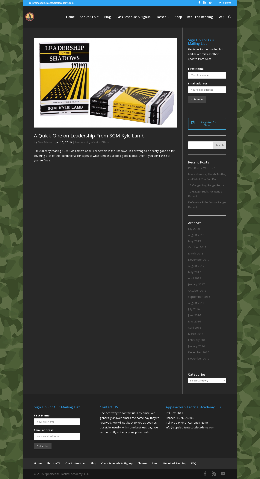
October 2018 (197, 247)
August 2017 (196, 266)
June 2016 (194, 315)
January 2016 (196, 346)
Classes (160, 17)
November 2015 (198, 358)
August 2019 (196, 235)
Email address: (198, 83)
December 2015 (198, 352)
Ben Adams (45, 142)
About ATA (88, 17)
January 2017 (196, 284)
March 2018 (195, 253)
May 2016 (194, 321)
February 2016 (197, 340)
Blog (107, 17)
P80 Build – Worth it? (201, 168)
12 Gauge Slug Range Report (207, 185)
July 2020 (194, 229)
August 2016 (196, 303)
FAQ (221, 17)
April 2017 (194, 278)
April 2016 (194, 327)
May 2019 (194, 241)
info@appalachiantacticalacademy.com (190, 427)
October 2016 (197, 290)
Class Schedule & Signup (133, 17)
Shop (178, 17)
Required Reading (200, 17)
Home (70, 17)
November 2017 (198, 259)
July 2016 (194, 309)
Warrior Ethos (100, 142)
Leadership (82, 142)
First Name (196, 69)
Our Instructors (75, 463)
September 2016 (199, 296)
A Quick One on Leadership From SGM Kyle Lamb (89, 135)
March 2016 (195, 334)
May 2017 (194, 272)
